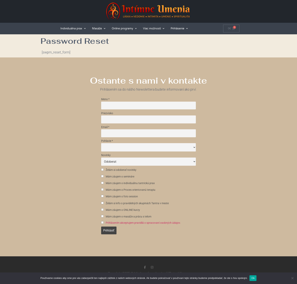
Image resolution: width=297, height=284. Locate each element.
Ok (253, 278)
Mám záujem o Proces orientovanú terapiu (128, 189)
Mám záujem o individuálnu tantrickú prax (128, 183)
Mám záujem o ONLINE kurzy (120, 210)
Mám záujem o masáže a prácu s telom (126, 216)
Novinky (106, 155)
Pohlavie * (107, 141)
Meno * (105, 99)
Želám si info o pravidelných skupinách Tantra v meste (135, 203)
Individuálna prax (73, 29)
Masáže (99, 29)
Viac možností (153, 29)
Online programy (124, 29)
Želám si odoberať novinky (118, 170)
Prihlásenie (179, 29)
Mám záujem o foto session (119, 196)
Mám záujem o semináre (117, 176)
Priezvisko (107, 113)
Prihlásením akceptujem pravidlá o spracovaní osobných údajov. (143, 222)
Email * (105, 127)
